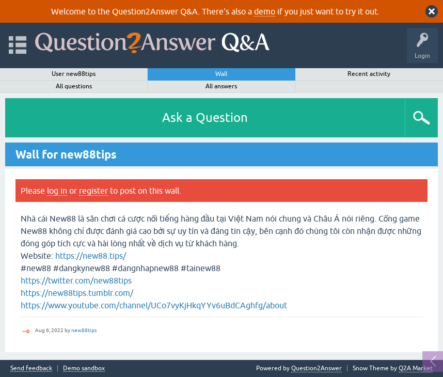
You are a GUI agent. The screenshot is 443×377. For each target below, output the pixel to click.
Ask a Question (205, 117)
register (93, 190)
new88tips (84, 330)
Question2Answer (316, 368)
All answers (221, 86)
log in (57, 190)
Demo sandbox (84, 368)
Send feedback (31, 368)
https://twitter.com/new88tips (76, 280)
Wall (221, 73)
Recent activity (368, 73)
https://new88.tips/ (90, 255)
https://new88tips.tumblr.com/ (77, 292)
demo (264, 11)
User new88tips (74, 73)
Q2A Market (416, 368)
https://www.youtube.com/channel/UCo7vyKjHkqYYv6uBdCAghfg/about (154, 305)
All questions (74, 86)
